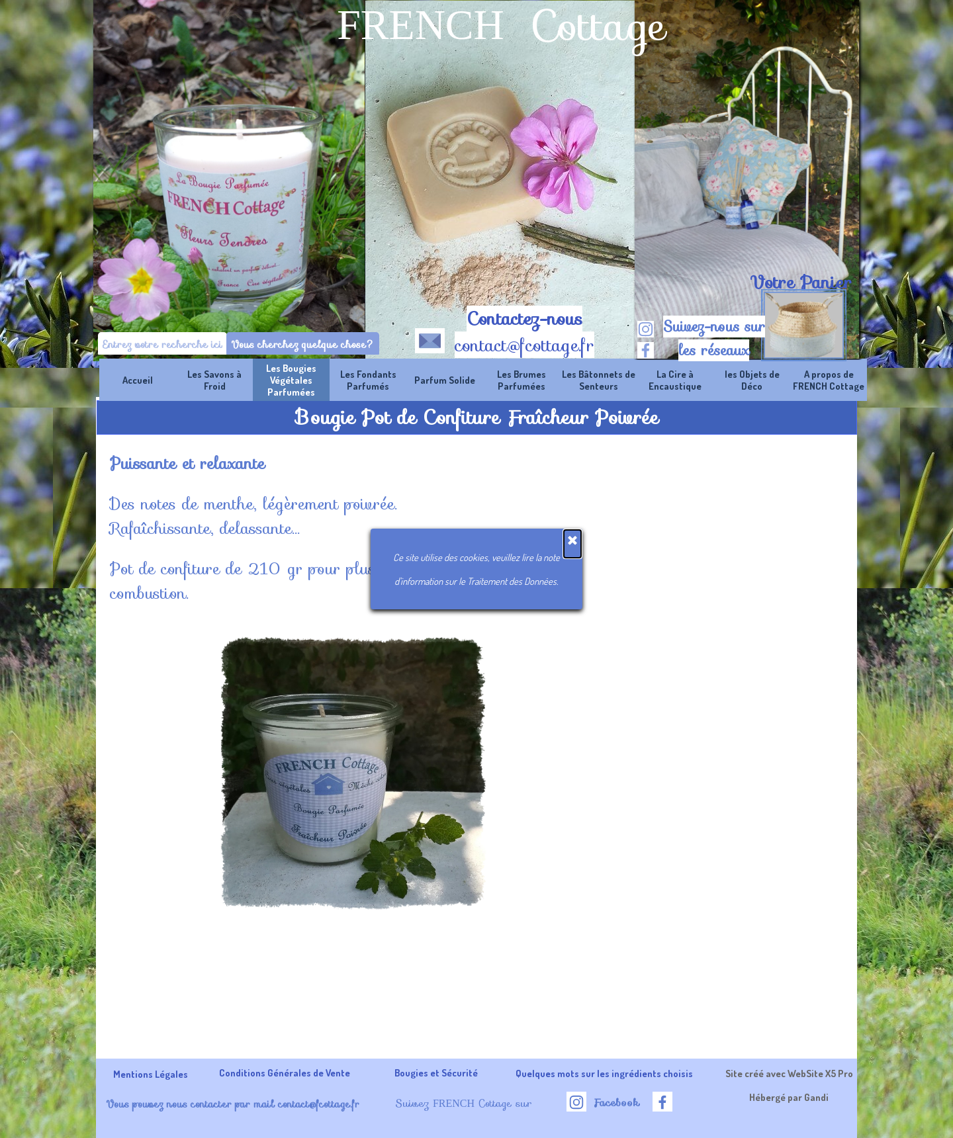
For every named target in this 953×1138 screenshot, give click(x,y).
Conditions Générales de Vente (284, 1072)
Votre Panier (801, 282)
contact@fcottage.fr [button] (524, 345)
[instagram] (645, 329)
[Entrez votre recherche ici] (162, 344)
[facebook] (645, 350)
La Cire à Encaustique (675, 380)
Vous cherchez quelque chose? (303, 344)
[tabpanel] (800, 282)
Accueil (137, 380)
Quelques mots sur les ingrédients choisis (604, 1073)
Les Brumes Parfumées (521, 380)
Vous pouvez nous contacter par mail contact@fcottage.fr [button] (232, 1104)
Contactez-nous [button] (524, 319)
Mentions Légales (150, 1074)
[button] (430, 338)
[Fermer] (572, 204)
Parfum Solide (444, 380)
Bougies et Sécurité (436, 1072)
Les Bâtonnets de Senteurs (598, 380)
